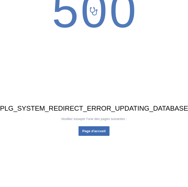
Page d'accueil (94, 131)
